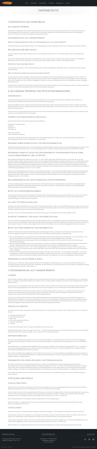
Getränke (51, 3)
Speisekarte (34, 3)
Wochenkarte (42, 3)
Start (26, 3)
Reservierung (59, 3)
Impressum (10, 447)
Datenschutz (4, 447)
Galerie (68, 3)
